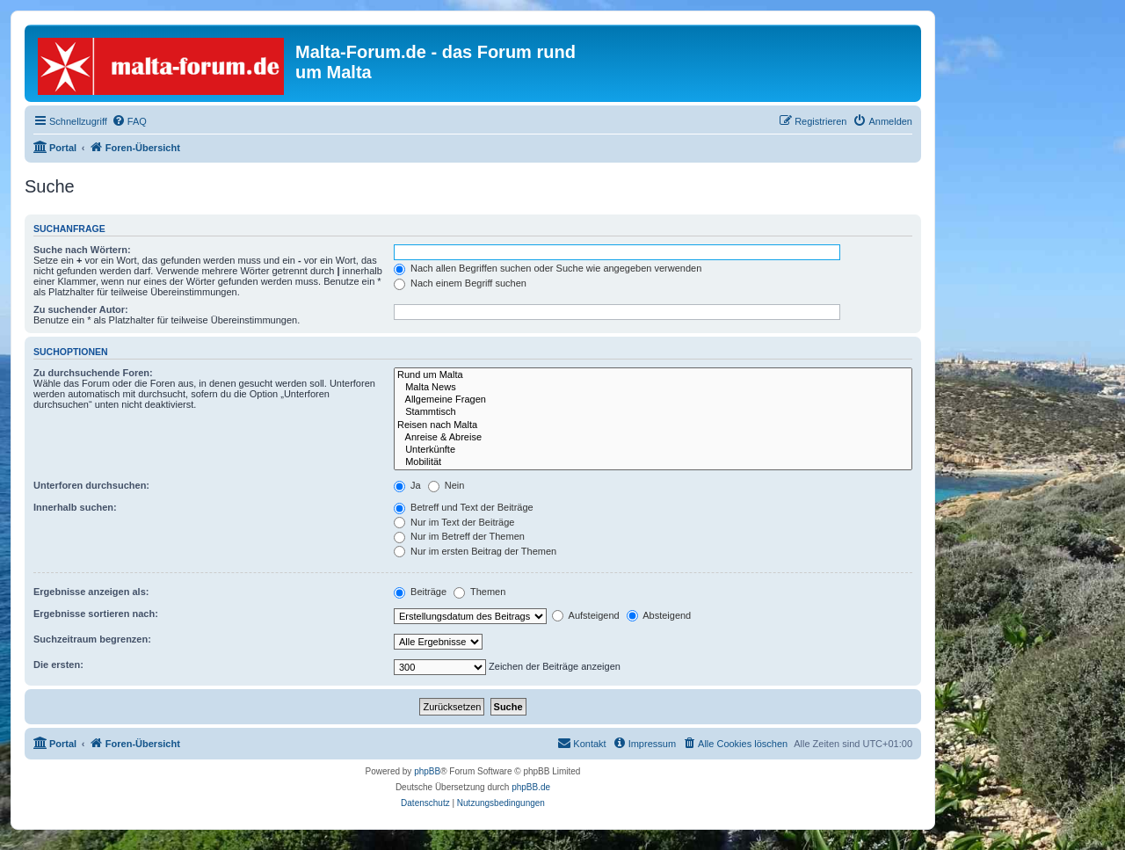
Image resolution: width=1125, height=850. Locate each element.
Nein (446, 485)
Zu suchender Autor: (80, 309)
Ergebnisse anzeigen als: (91, 591)
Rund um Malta (653, 375)
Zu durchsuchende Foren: (93, 372)
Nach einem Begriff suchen (460, 283)
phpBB (427, 771)
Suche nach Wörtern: (82, 249)
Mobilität (653, 462)
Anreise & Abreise (653, 438)
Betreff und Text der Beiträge (463, 507)
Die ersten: (58, 664)
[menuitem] (129, 121)
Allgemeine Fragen (653, 400)
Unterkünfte (653, 450)
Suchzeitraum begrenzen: (92, 639)
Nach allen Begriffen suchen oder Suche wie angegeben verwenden (547, 268)
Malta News (653, 387)
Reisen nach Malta (653, 425)
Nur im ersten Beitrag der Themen (475, 551)
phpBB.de (531, 787)
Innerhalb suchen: (75, 507)
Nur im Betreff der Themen (459, 536)
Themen (479, 591)
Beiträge (420, 591)
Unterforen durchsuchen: (91, 485)
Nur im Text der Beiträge (454, 522)
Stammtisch (653, 412)
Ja (407, 485)
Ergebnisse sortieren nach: (95, 613)
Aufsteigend (586, 615)
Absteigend (659, 615)
